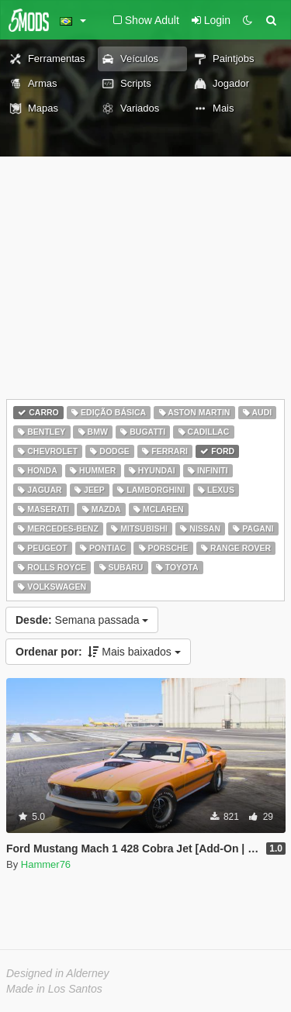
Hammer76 (46, 864)
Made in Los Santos (54, 989)
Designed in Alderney (57, 973)
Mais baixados (98, 651)
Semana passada (82, 620)
